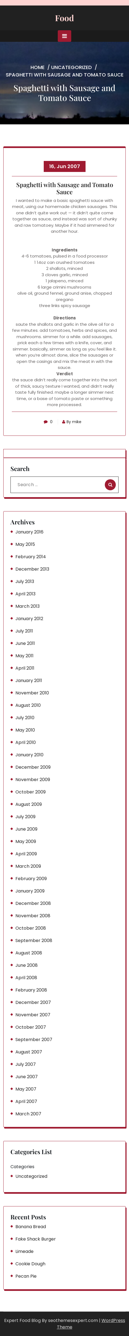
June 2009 (26, 829)
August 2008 (28, 953)
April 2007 (26, 1101)
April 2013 (25, 594)
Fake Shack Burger (35, 1239)
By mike (71, 422)
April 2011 (24, 668)
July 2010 (24, 717)
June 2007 (26, 1077)
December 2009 (33, 767)
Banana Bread (30, 1226)
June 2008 (26, 965)
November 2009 (32, 779)
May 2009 (25, 841)
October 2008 (30, 928)
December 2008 (33, 903)
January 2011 (28, 680)
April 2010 (25, 742)
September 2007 (33, 1039)
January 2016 (29, 532)
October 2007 (30, 1027)
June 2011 (25, 643)
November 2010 (32, 693)
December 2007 (33, 1002)
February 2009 (31, 878)
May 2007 (25, 1089)
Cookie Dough (30, 1264)
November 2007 (32, 1015)
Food (64, 17)
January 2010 (29, 755)
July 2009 (25, 817)
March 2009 (28, 866)
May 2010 (25, 730)
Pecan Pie (26, 1276)
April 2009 (26, 854)
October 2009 (30, 792)
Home (38, 67)
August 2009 (28, 804)
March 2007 (28, 1114)
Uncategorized (71, 67)
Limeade (24, 1251)
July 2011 (24, 631)
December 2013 (32, 569)
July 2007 (25, 1064)
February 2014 (30, 557)
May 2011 (24, 656)
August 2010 (28, 705)
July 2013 (24, 581)
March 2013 (27, 606)
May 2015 (25, 544)
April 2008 (26, 977)
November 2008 (32, 916)
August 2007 (28, 1052)
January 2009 (30, 891)
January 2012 (29, 618)
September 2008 (33, 940)
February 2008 (31, 990)
